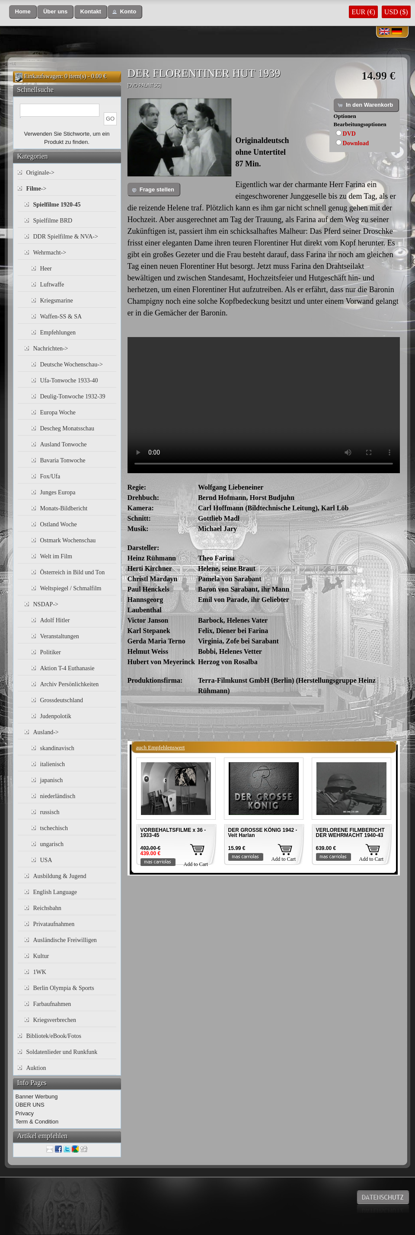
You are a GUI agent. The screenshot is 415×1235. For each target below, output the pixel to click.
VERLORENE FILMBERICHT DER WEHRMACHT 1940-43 (350, 832)
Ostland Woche (58, 524)
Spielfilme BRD (53, 220)
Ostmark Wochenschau (68, 540)
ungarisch (52, 844)
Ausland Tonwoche (63, 444)
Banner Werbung (37, 1096)
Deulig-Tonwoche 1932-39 (72, 396)
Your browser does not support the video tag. (264, 405)
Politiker (50, 652)
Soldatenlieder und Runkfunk (62, 1052)
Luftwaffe (52, 284)
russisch (50, 812)
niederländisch (58, 796)
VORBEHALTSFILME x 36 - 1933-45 (173, 832)
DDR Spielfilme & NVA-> (65, 236)
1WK (39, 972)
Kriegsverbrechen (55, 1020)
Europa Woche (58, 412)
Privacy (25, 1113)
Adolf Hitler (55, 620)
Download (356, 143)
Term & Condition (37, 1121)
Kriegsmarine (56, 300)
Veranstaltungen (59, 636)
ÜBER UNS (30, 1104)
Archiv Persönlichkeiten (69, 684)
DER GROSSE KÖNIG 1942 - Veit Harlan (262, 832)
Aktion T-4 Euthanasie (67, 668)
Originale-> (40, 172)
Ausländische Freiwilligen (65, 940)
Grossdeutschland (61, 700)
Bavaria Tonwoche (63, 460)
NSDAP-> (45, 604)
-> (36, 188)
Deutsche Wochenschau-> (71, 364)
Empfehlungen (58, 332)
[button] (23, 12)
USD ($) (396, 12)
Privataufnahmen (54, 924)
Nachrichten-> (50, 348)
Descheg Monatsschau (67, 428)
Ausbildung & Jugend (59, 876)
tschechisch (54, 828)
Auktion (36, 1068)
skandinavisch (57, 748)
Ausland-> (46, 732)
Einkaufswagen (42, 76)
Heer (46, 268)
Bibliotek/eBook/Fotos (54, 1036)
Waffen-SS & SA (61, 316)
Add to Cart (196, 864)
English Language (55, 892)
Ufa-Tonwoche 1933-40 (69, 380)
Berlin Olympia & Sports (63, 988)
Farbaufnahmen (52, 1004)
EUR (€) (363, 12)
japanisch (51, 780)
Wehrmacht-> (50, 252)
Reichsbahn (47, 908)
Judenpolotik (55, 716)
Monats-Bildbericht (64, 508)
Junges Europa (58, 492)
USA (46, 860)
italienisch (52, 764)
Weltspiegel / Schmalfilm (71, 588)
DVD (349, 134)
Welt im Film (56, 556)
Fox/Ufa (50, 476)
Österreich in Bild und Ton (72, 572)
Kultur (41, 956)
